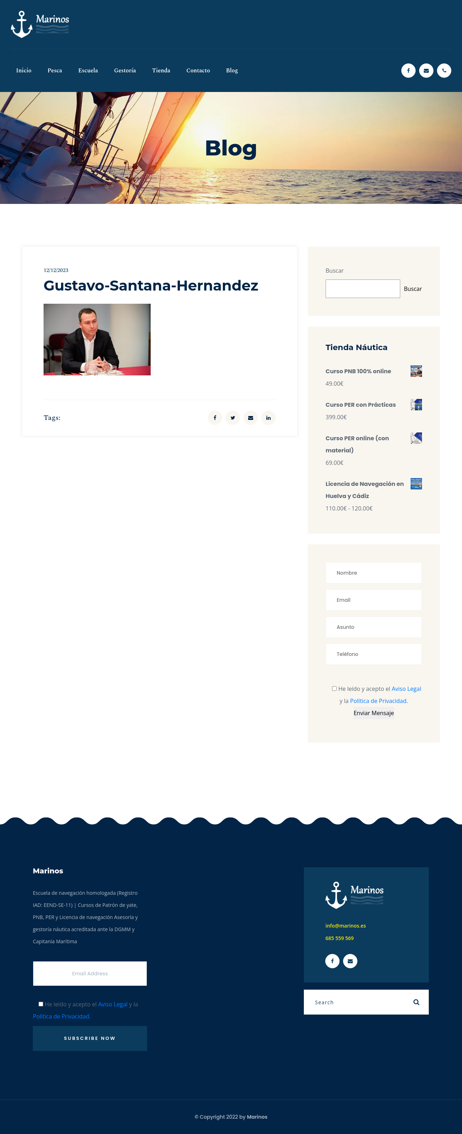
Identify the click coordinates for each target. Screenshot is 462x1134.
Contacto (198, 70)
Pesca (54, 70)
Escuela (88, 70)
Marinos (257, 1116)
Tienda (161, 70)
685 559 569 (339, 938)
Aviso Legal (406, 689)
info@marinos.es (345, 925)
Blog (232, 70)
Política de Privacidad (378, 701)
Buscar (335, 270)
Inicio (23, 70)
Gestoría (125, 70)
